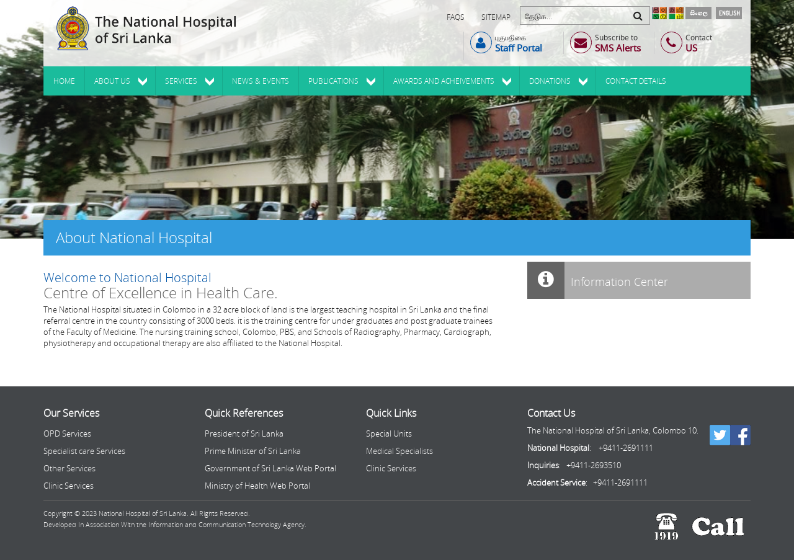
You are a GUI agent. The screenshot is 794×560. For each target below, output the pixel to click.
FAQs (456, 17)
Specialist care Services (84, 450)
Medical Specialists (399, 450)
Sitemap (496, 17)
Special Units (389, 433)
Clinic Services (68, 485)
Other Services (69, 468)
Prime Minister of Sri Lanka (253, 450)
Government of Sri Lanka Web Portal (270, 468)
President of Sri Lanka (244, 433)
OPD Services (67, 433)
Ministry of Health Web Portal (257, 485)
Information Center (597, 280)
